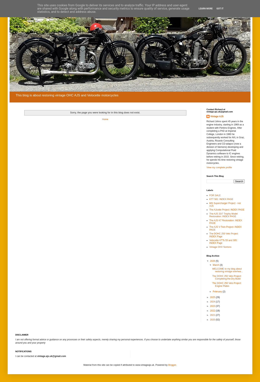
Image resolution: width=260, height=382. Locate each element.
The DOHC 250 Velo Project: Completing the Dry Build (226, 277)
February (218, 291)
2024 (213, 301)
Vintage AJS (216, 116)
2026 (213, 261)
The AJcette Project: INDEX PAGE (226, 209)
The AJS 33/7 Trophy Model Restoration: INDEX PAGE (223, 215)
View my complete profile (219, 167)
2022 (213, 310)
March (216, 265)
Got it (219, 8)
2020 (213, 319)
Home (105, 119)
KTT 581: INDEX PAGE (221, 199)
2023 (213, 306)
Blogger (172, 365)
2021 (213, 315)
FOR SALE (215, 195)
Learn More (206, 8)
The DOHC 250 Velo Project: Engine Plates (226, 284)
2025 (213, 297)
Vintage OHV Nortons (220, 247)
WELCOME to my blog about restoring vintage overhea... (227, 270)
